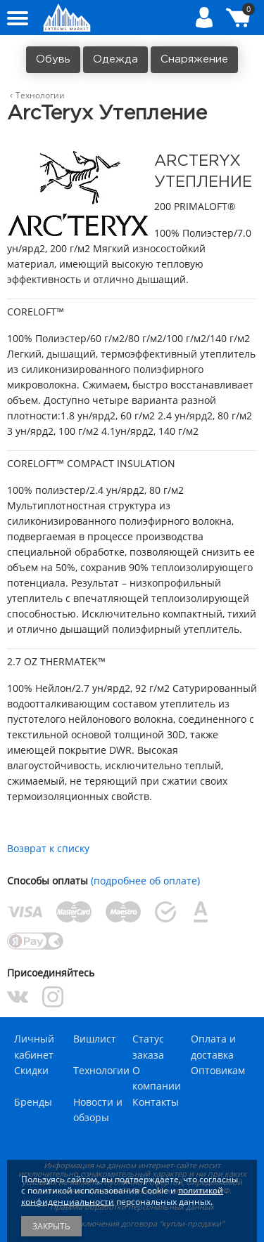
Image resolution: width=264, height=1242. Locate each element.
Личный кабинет (34, 1046)
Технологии (101, 1070)
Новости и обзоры (97, 1109)
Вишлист (94, 1038)
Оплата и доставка (213, 1046)
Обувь (53, 59)
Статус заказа (148, 1046)
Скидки (31, 1070)
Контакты (155, 1102)
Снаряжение (194, 59)
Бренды (33, 1102)
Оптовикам (218, 1070)
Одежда (115, 59)
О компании (156, 1078)
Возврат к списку (48, 848)
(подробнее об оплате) (145, 880)
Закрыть (51, 1226)
